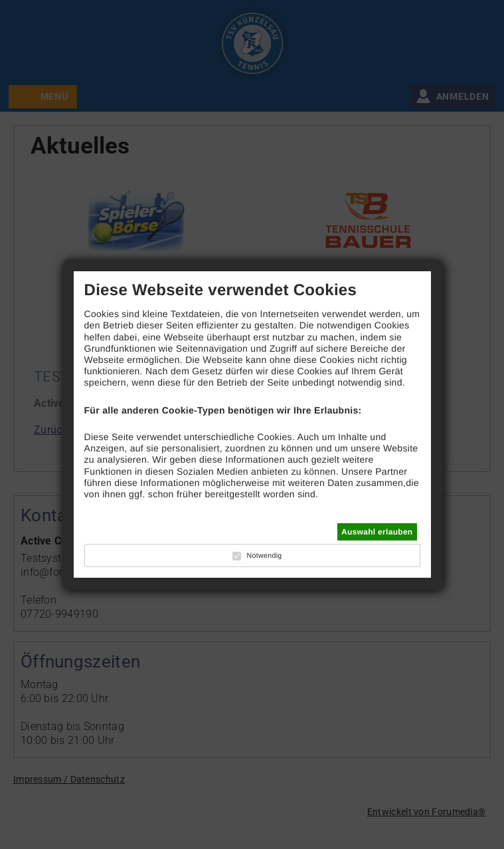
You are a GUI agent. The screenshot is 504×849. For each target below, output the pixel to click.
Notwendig (264, 556)
